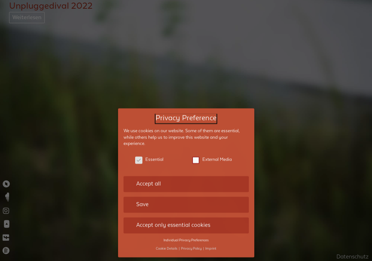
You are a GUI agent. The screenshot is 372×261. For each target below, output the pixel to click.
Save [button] (142, 189)
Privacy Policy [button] (191, 233)
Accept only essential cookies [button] (173, 210)
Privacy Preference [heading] (186, 103)
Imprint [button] (210, 233)
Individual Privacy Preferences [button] (186, 225)
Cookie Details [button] (167, 233)
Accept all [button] (148, 168)
